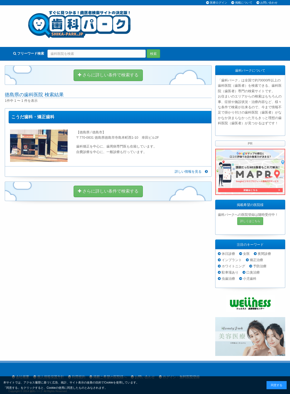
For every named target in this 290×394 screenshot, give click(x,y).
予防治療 (260, 266)
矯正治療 (256, 260)
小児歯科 (249, 278)
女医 (246, 254)
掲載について (243, 2)
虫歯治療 (228, 278)
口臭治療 (253, 272)
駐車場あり (230, 272)
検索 (153, 54)
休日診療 (228, 254)
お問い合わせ (269, 2)
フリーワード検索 (28, 53)
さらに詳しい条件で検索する (108, 75)
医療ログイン (218, 2)
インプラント (232, 260)
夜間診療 (264, 254)
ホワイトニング (233, 266)
